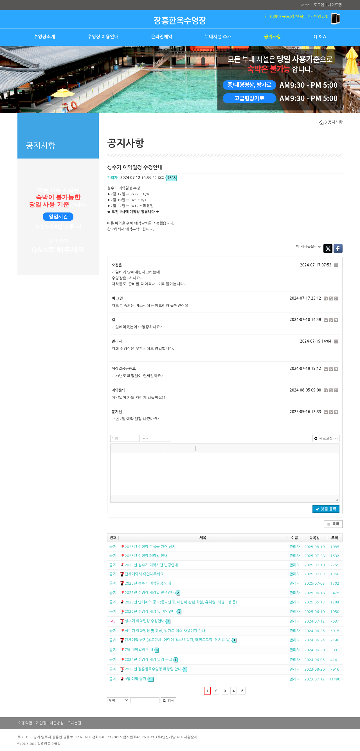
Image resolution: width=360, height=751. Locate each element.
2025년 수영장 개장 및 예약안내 (153, 611)
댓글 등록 (326, 509)
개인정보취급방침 (50, 723)
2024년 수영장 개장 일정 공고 (151, 659)
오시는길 (74, 723)
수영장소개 (44, 37)
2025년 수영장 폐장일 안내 (146, 556)
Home (305, 5)
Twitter (327, 248)
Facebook (338, 248)
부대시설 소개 (218, 37)
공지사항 (272, 37)
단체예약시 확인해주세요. (145, 574)
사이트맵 (335, 5)
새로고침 (326, 438)
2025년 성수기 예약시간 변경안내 (151, 565)
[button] (115, 448)
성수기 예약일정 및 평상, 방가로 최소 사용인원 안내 (165, 631)
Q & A (320, 37)
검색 (168, 700)
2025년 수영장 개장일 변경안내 (152, 592)
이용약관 (25, 723)
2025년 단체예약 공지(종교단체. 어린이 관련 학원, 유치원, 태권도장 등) (181, 602)
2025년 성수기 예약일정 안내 (148, 583)
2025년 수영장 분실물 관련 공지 (150, 547)
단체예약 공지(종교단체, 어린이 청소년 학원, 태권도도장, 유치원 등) (180, 640)
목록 (333, 524)
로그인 (319, 5)
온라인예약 (161, 37)
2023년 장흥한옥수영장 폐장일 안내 (156, 669)
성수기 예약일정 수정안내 (147, 621)
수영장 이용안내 (102, 37)
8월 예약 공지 (139, 679)
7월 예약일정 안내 (142, 650)
